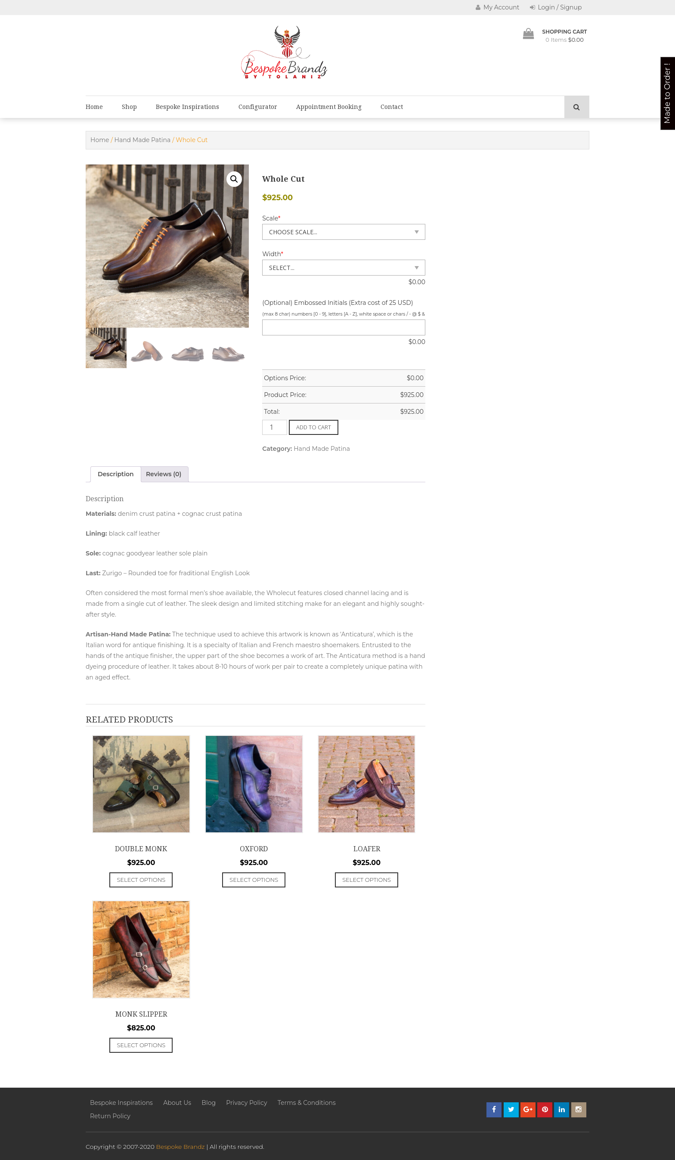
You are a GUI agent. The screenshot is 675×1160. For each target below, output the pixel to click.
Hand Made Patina (143, 140)
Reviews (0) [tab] (164, 474)
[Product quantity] (274, 427)
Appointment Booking (329, 106)
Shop (129, 106)
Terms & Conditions (307, 1103)
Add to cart (313, 427)
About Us (177, 1103)
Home (94, 106)
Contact (392, 106)
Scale (271, 218)
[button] (234, 179)
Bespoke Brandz (180, 1147)
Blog (208, 1103)
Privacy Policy (246, 1103)
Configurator (257, 106)
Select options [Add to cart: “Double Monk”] (141, 879)
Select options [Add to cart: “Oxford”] (253, 879)
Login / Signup (556, 7)
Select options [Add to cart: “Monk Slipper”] (141, 1045)
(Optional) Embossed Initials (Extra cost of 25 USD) (337, 303)
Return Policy (110, 1116)
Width (272, 254)
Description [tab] (116, 474)
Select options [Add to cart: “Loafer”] (366, 879)
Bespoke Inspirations (187, 106)
